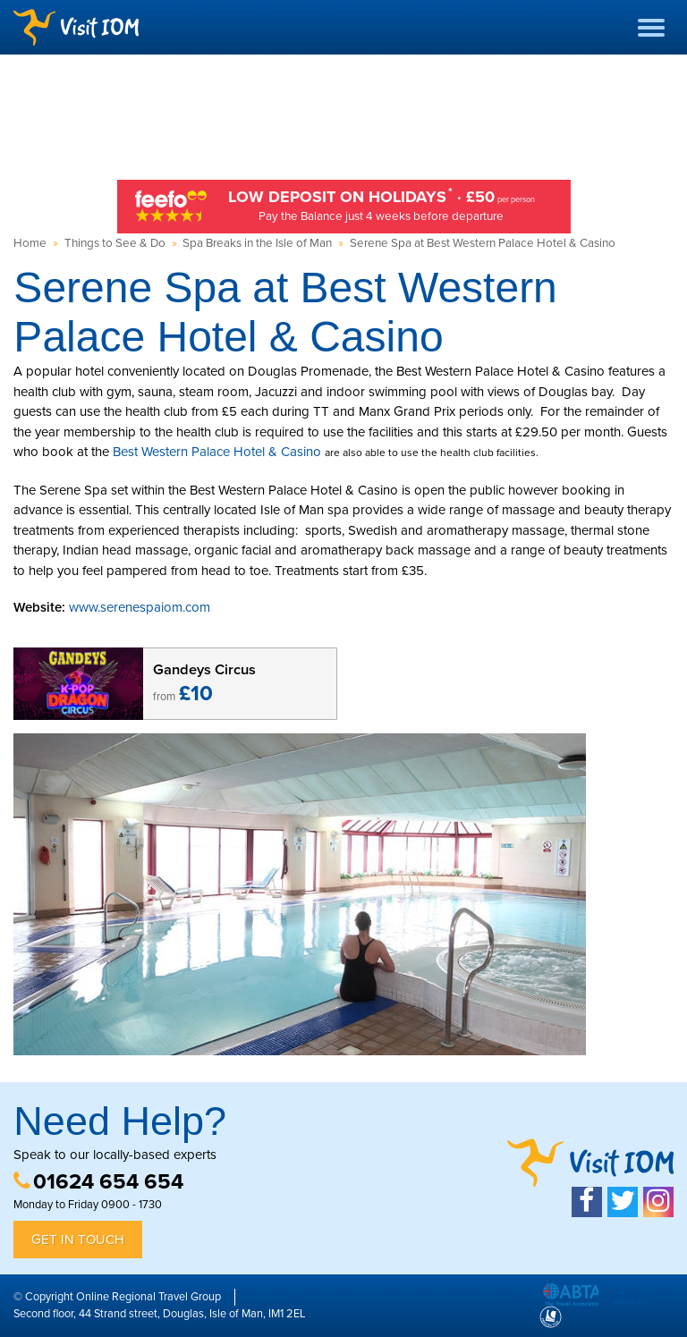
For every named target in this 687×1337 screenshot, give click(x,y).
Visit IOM (76, 27)
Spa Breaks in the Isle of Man (257, 243)
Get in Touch (77, 1239)
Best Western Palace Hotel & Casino (217, 452)
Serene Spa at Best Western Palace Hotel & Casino (482, 243)
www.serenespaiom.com (139, 607)
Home (30, 243)
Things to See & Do (114, 243)
